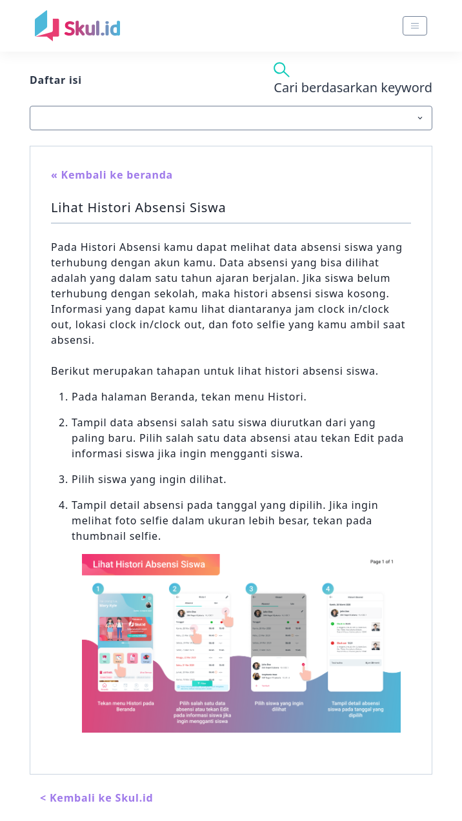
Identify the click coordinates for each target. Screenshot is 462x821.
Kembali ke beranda (117, 175)
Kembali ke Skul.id (102, 798)
